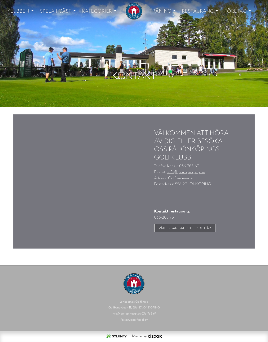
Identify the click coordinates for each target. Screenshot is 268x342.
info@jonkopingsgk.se (186, 172)
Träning (160, 11)
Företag (235, 11)
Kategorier (97, 11)
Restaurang (198, 11)
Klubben (18, 11)
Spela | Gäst (55, 11)
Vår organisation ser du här (185, 228)
